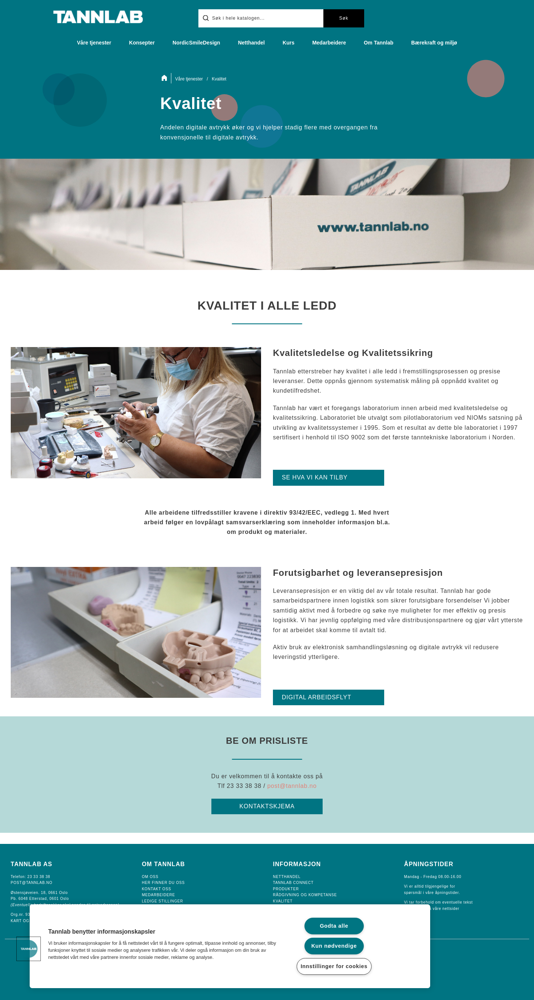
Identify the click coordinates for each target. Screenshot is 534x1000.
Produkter (286, 889)
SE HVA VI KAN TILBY (314, 477)
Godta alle (334, 926)
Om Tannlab (378, 43)
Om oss (150, 877)
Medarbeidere (329, 43)
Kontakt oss (156, 889)
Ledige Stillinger (162, 901)
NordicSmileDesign (196, 43)
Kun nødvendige (334, 946)
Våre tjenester (94, 43)
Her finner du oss (163, 883)
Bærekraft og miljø (434, 43)
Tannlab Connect (293, 883)
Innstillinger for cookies (334, 966)
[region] (230, 946)
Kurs (288, 43)
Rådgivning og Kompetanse (305, 895)
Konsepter (142, 43)
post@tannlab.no (292, 786)
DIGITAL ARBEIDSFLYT (316, 697)
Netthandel (251, 43)
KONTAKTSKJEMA (267, 806)
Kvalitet (283, 901)
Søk (343, 18)
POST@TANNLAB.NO (32, 883)
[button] (28, 949)
